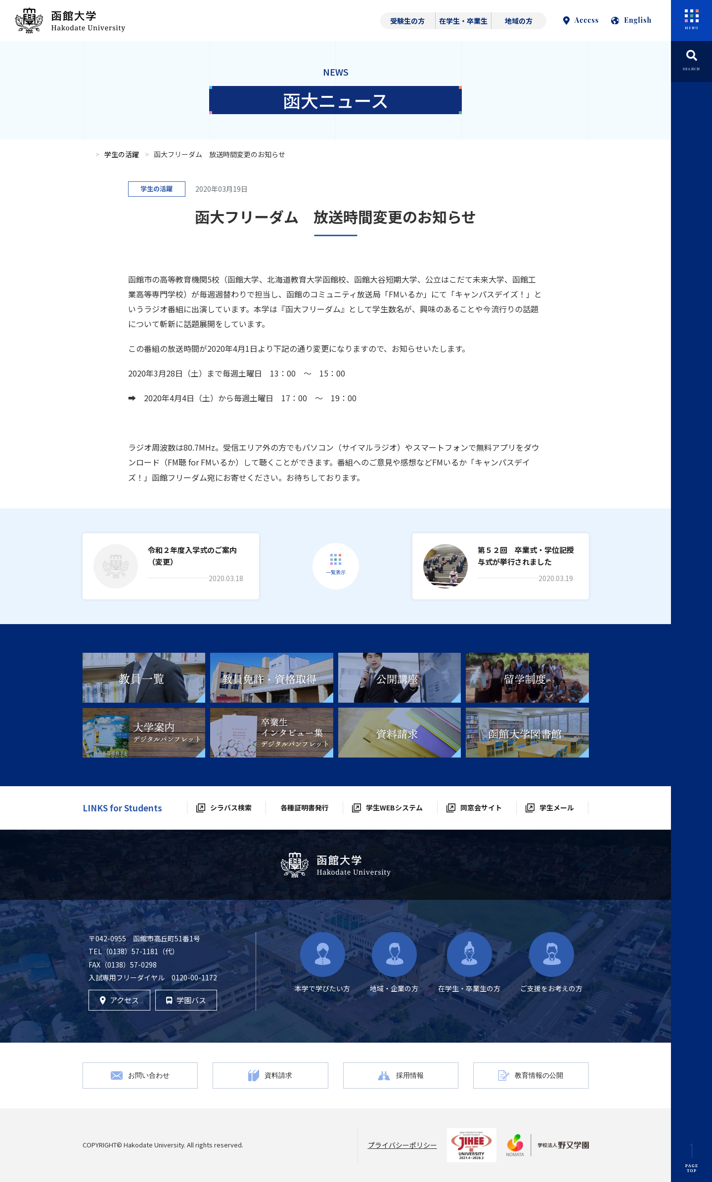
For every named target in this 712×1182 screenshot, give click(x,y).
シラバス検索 (231, 807)
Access (581, 20)
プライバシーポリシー (402, 1145)
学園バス (186, 1000)
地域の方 (519, 21)
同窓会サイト (481, 807)
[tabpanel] (144, 678)
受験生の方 (407, 21)
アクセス (119, 1000)
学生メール (556, 807)
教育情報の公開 (539, 1075)
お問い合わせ (149, 1075)
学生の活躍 (121, 154)
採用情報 (410, 1075)
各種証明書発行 (304, 807)
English (631, 20)
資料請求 (278, 1075)
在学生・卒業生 (463, 21)
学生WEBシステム (394, 807)
